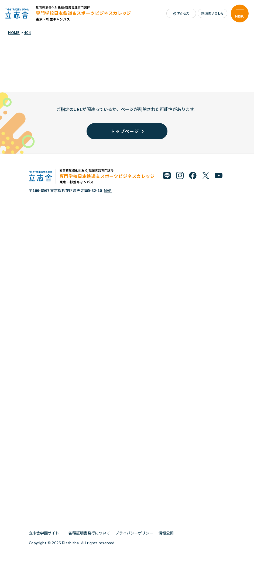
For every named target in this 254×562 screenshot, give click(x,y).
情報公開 (168, 533)
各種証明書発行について (89, 533)
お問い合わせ (212, 13)
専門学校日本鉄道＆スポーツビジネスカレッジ (83, 13)
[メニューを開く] (240, 13)
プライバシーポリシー (134, 533)
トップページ (127, 131)
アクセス (181, 13)
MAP (108, 190)
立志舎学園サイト (46, 533)
